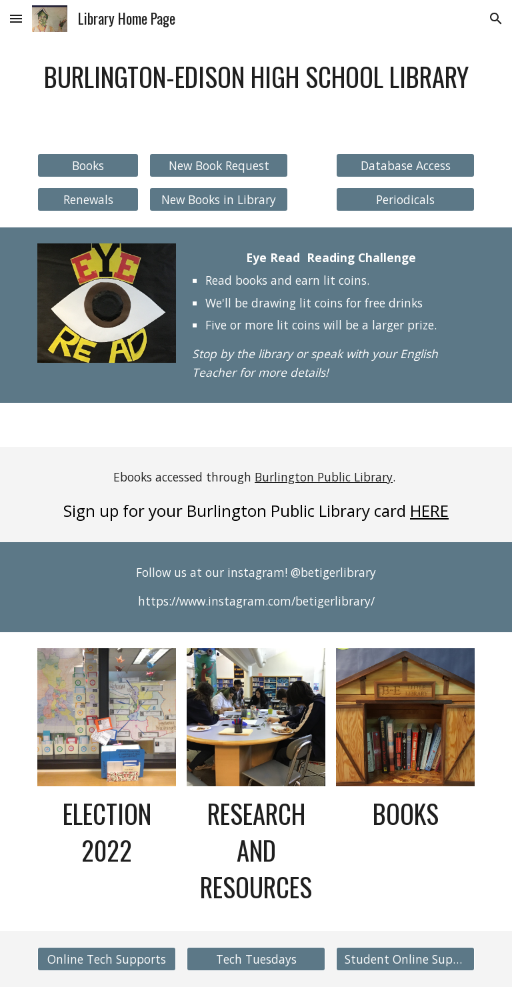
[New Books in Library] (218, 200)
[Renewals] (87, 199)
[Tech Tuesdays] (255, 959)
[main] (255, 88)
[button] (16, 18)
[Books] (87, 165)
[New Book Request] (218, 165)
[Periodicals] (405, 200)
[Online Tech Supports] (106, 959)
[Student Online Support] (405, 959)
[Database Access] (405, 165)
